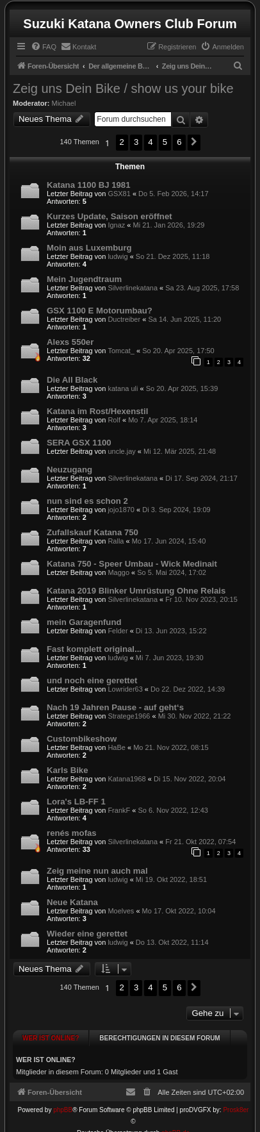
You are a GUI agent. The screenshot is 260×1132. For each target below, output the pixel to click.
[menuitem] (43, 46)
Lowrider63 (125, 689)
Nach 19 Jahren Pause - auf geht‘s (115, 707)
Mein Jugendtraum (84, 279)
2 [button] (122, 142)
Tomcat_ (121, 350)
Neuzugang (69, 469)
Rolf (114, 420)
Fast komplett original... (94, 649)
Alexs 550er (70, 342)
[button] (194, 142)
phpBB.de (175, 1121)
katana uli (123, 388)
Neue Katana (72, 902)
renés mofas (72, 833)
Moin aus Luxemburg (89, 248)
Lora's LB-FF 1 (76, 801)
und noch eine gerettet (92, 680)
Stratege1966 (129, 716)
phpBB (62, 1098)
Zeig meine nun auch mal (97, 871)
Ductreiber (124, 319)
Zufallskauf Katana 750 (92, 532)
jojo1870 (121, 509)
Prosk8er (235, 1098)
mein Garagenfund (84, 622)
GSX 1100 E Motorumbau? (99, 310)
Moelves (121, 911)
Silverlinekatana (133, 288)
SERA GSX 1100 (79, 442)
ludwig (117, 256)
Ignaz (116, 225)
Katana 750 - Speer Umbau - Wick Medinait (132, 564)
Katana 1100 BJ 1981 (89, 185)
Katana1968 (126, 779)
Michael (64, 103)
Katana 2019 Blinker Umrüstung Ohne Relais (136, 590)
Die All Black (72, 380)
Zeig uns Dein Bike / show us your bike (123, 88)
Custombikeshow (82, 739)
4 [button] (150, 142)
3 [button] (136, 142)
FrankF (119, 810)
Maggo (118, 572)
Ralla (116, 541)
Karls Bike (67, 770)
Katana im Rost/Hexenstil (97, 411)
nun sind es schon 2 (87, 501)
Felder (117, 631)
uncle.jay (121, 451)
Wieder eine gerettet (87, 933)
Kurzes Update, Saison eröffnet (109, 216)
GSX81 (119, 193)
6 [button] (179, 142)
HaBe (117, 747)
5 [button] (165, 142)
